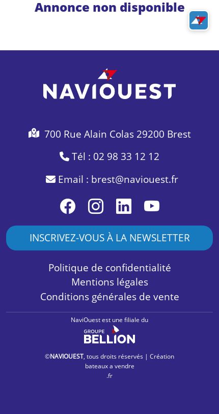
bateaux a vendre (109, 366)
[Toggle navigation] (198, 20)
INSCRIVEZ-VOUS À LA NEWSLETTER (110, 237)
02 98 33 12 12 (126, 156)
